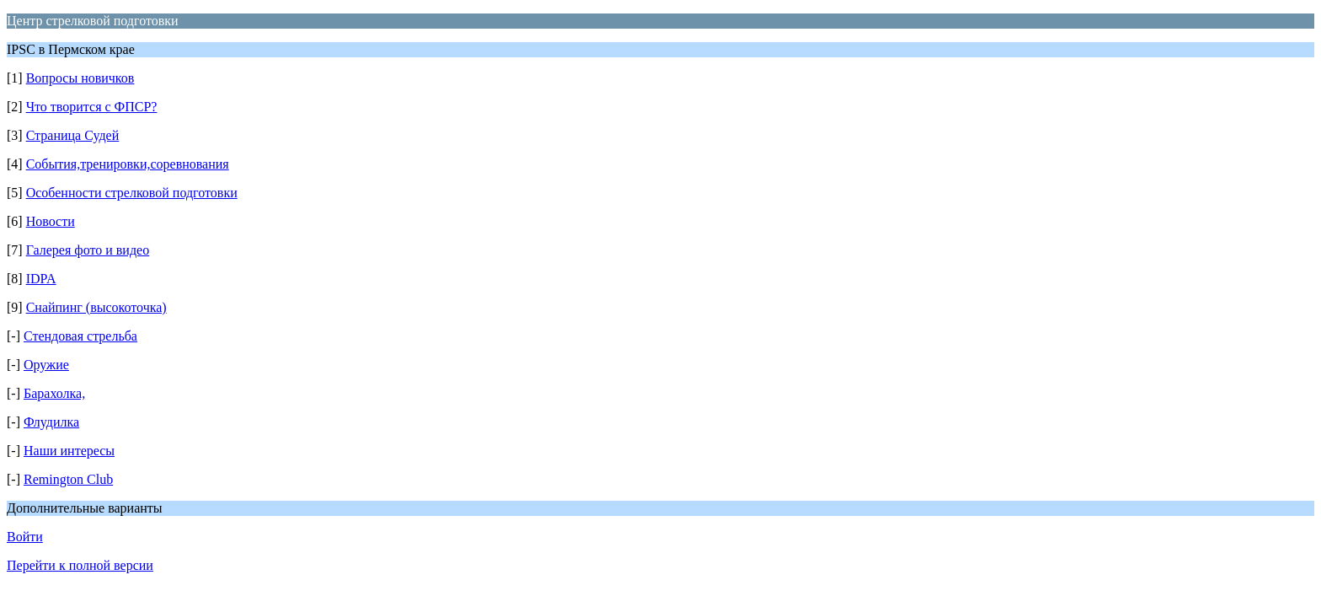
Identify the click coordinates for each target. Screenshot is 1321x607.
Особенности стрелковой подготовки (132, 192)
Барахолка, (54, 393)
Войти (25, 536)
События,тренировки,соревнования (127, 164)
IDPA (41, 278)
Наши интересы (69, 450)
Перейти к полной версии (80, 565)
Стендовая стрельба (80, 336)
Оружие (46, 364)
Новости (50, 221)
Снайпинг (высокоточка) (96, 307)
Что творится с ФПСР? (92, 106)
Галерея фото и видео (88, 250)
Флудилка (51, 422)
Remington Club (68, 479)
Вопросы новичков (80, 78)
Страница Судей (73, 135)
